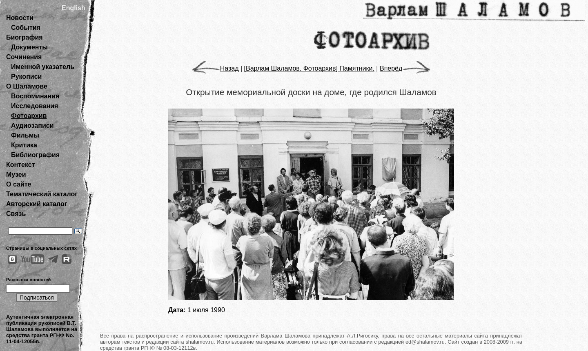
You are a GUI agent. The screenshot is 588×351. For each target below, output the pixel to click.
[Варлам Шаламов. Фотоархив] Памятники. (309, 68)
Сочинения (24, 56)
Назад (215, 68)
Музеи (16, 174)
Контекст (20, 164)
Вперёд (405, 68)
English (73, 7)
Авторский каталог (36, 203)
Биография (24, 37)
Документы (29, 47)
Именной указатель (42, 66)
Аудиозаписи (32, 125)
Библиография (35, 154)
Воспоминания (35, 96)
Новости (19, 17)
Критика (24, 145)
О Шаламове (26, 86)
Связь (16, 213)
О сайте (18, 184)
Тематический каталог (42, 194)
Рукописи (26, 76)
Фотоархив (29, 115)
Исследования (34, 105)
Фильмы (25, 135)
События (25, 27)
